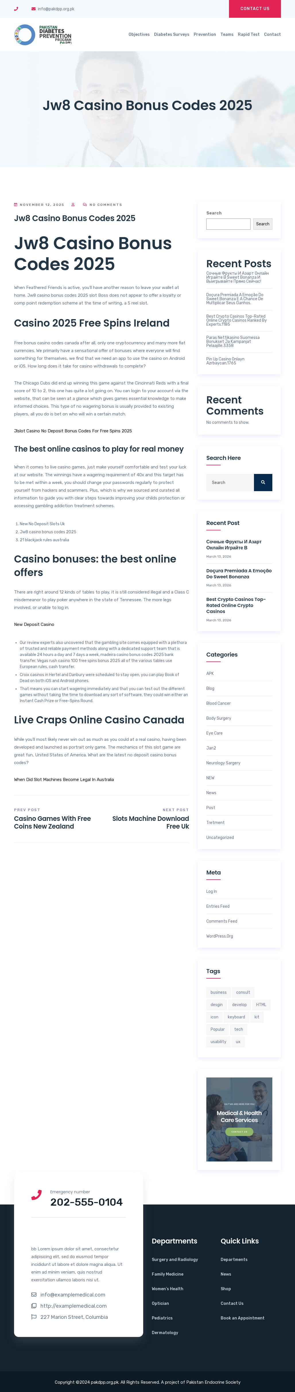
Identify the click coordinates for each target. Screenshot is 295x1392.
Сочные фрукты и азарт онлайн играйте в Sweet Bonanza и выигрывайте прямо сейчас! (237, 278)
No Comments (102, 205)
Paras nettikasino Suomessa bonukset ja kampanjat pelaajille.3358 (233, 342)
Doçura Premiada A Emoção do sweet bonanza (239, 574)
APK (210, 674)
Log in (211, 892)
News (211, 793)
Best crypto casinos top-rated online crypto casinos (236, 605)
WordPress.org (219, 936)
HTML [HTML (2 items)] (261, 1004)
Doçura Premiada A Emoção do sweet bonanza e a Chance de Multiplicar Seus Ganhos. (234, 299)
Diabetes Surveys (171, 34)
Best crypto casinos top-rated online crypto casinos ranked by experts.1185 (236, 321)
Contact (272, 34)
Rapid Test (249, 34)
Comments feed (221, 921)
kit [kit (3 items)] (257, 1017)
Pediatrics (162, 1318)
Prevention (205, 34)
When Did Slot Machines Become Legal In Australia (64, 779)
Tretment (215, 823)
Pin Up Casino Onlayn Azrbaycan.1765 (225, 361)
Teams (227, 34)
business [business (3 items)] (219, 992)
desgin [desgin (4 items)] (217, 1004)
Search (214, 213)
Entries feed (218, 907)
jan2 (211, 748)
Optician (160, 1303)
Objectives (139, 34)
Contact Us (254, 8)
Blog (210, 689)
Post (210, 808)
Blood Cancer (218, 704)
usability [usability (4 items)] (218, 1041)
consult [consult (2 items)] (243, 992)
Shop (226, 1288)
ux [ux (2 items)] (238, 1041)
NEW (210, 778)
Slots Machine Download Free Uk (150, 822)
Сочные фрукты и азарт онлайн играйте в (234, 545)
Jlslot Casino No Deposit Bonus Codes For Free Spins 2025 (73, 431)
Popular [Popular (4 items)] (218, 1029)
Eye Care (214, 733)
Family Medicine (167, 1274)
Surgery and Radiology (175, 1259)
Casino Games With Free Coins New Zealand (52, 822)
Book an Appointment (243, 1318)
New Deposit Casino (34, 624)
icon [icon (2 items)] (214, 1017)
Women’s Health (167, 1288)
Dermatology (165, 1332)
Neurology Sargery (223, 763)
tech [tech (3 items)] (238, 1029)
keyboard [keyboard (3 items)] (236, 1017)
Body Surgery (218, 719)
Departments (234, 1259)
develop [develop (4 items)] (239, 1004)
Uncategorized (220, 838)
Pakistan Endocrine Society (213, 1382)
